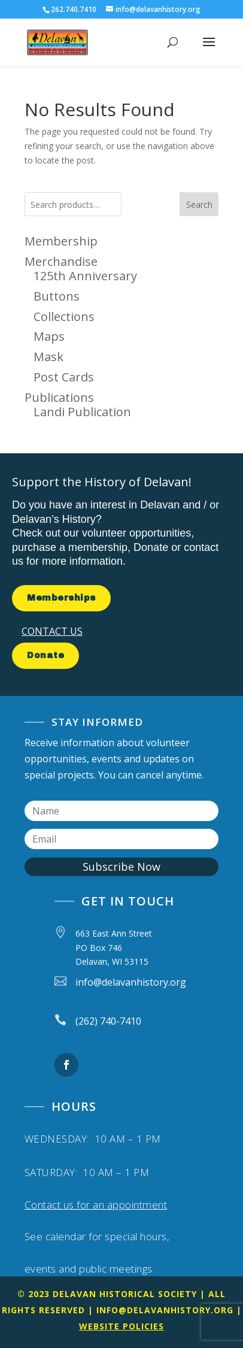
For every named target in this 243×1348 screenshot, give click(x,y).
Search (199, 204)
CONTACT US (52, 631)
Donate (45, 655)
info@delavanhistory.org (164, 1310)
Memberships (61, 597)
